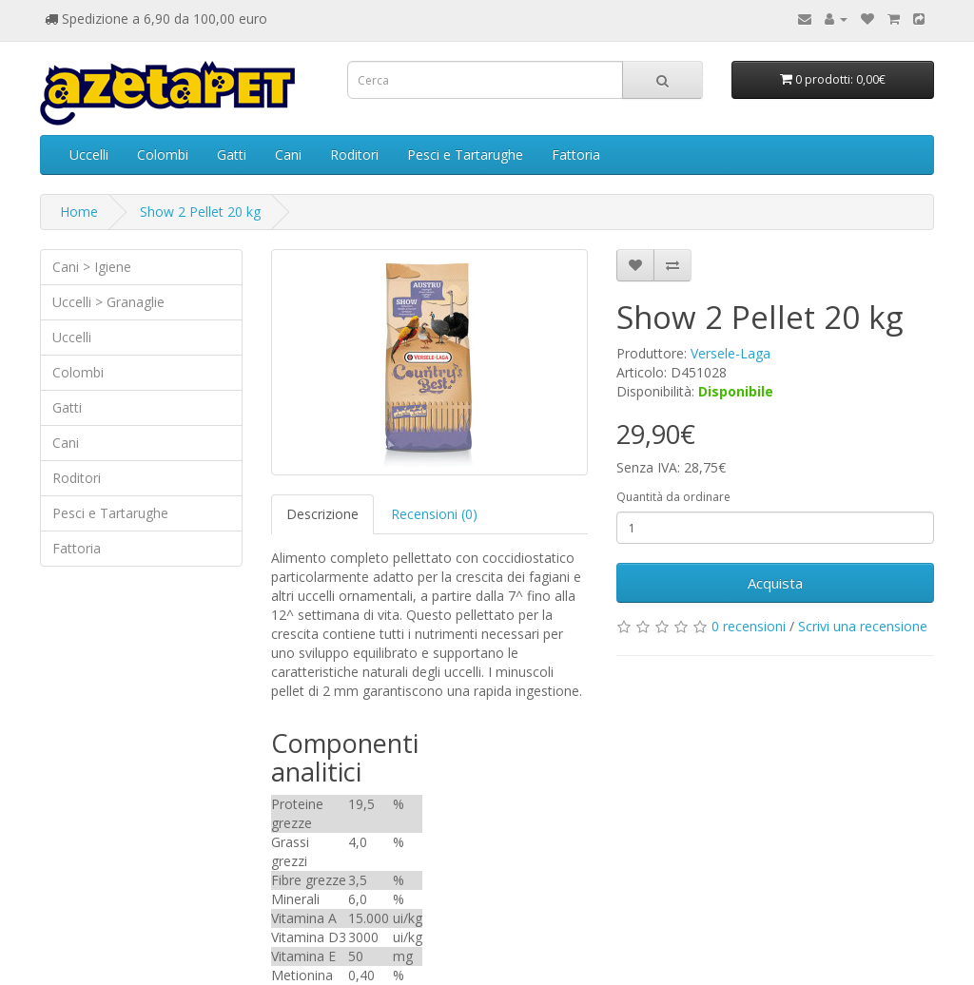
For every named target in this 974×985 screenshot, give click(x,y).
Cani (288, 154)
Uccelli (88, 154)
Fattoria (576, 154)
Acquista (775, 582)
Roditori (354, 154)
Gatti (231, 154)
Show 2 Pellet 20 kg (200, 212)
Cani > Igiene (91, 267)
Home (79, 212)
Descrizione (322, 514)
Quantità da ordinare (673, 497)
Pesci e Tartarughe (465, 154)
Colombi (162, 154)
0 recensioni (748, 626)
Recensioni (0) (434, 514)
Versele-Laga (730, 353)
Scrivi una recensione (862, 626)
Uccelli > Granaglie (108, 302)
